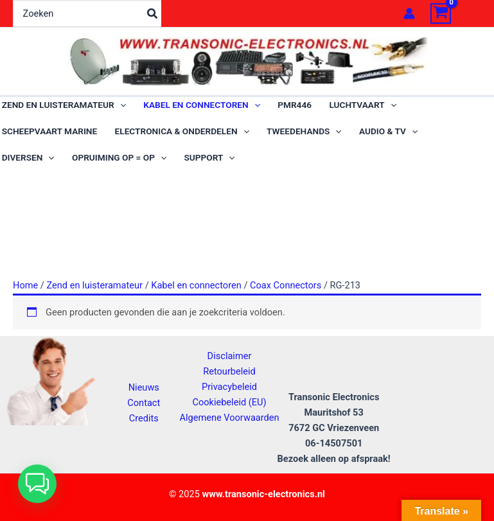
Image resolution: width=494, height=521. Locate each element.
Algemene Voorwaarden (229, 417)
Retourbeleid (229, 371)
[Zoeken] (153, 13)
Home (25, 297)
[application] (120, 108)
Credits (144, 418)
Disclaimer (229, 356)
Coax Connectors (285, 297)
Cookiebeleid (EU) (229, 402)
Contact (143, 403)
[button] (37, 483)
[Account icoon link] (409, 13)
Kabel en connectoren (196, 297)
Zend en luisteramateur (94, 297)
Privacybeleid (229, 387)
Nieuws (143, 387)
